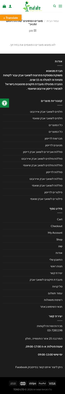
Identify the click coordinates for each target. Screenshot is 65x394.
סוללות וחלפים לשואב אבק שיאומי (42, 165)
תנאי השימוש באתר (51, 306)
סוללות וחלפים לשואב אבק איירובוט (41, 158)
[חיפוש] (54, 6)
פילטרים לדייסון (53, 192)
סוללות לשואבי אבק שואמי (47, 185)
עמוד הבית (53, 20)
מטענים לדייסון (53, 145)
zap (60, 246)
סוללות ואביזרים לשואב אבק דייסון (42, 151)
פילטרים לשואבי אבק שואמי (46, 198)
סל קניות (57, 286)
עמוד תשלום (55, 293)
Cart (59, 219)
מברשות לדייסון (53, 138)
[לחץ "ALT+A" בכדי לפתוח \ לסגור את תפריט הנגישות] (4, 103)
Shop (59, 239)
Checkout (56, 226)
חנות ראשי (56, 266)
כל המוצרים (55, 125)
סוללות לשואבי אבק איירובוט (45, 178)
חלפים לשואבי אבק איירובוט (46, 111)
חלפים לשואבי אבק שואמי (47, 118)
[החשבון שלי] (10, 6)
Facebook (21, 367)
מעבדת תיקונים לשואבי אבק (46, 279)
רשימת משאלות (53, 299)
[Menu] (60, 6)
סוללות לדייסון (54, 172)
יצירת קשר (56, 273)
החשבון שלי (55, 259)
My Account (55, 232)
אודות (59, 252)
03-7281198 (54, 330)
